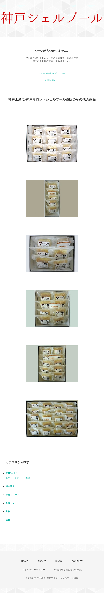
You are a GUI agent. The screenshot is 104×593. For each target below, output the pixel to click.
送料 (8, 520)
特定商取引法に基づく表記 (68, 569)
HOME (24, 561)
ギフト (17, 478)
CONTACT (77, 561)
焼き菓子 (10, 486)
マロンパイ (11, 473)
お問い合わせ (52, 80)
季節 (28, 478)
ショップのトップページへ (52, 73)
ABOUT (42, 561)
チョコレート (12, 494)
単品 (8, 478)
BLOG (59, 561)
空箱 (8, 511)
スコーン (10, 503)
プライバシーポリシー (33, 569)
